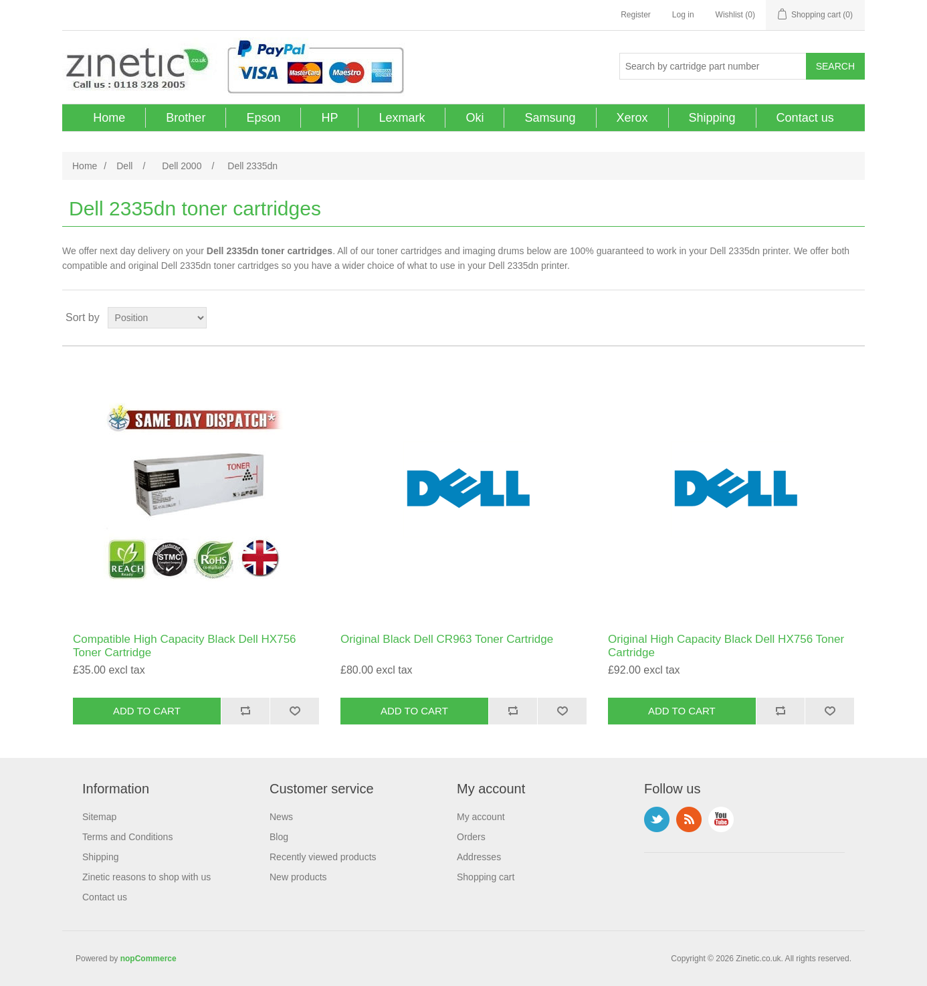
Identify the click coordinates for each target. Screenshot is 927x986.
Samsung (549, 117)
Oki (475, 117)
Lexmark (402, 117)
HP (329, 117)
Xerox (632, 117)
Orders (471, 836)
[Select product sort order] (157, 317)
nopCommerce (148, 958)
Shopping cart (485, 877)
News (281, 816)
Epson (263, 117)
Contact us (805, 117)
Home (109, 117)
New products (298, 877)
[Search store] (713, 66)
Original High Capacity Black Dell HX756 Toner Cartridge (726, 646)
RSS (689, 819)
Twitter (657, 819)
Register (636, 14)
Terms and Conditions (127, 836)
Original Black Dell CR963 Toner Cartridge (446, 639)
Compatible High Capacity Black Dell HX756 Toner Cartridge (184, 646)
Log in (683, 14)
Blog (279, 836)
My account (481, 816)
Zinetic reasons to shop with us (146, 877)
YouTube (721, 819)
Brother (185, 117)
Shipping (712, 117)
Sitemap (99, 816)
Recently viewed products (323, 857)
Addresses (479, 857)
